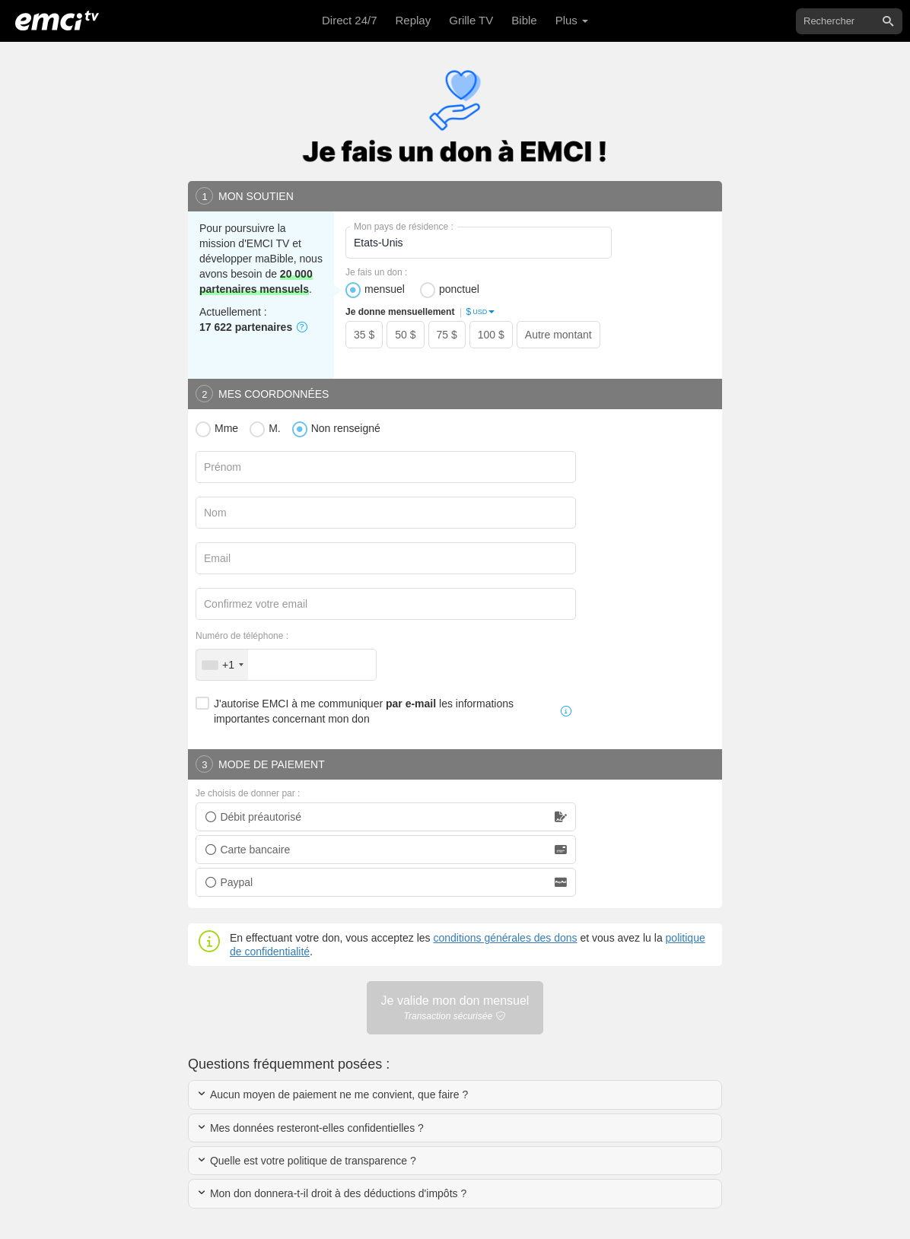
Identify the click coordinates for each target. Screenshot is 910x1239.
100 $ (491, 335)
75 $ (447, 335)
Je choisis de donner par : (248, 793)
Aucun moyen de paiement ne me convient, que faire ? (332, 1094)
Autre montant (558, 335)
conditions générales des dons (505, 938)
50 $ (405, 335)
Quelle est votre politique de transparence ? (306, 1161)
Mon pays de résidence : (403, 226)
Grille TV (471, 20)
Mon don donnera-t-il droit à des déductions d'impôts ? (331, 1193)
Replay (413, 20)
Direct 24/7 (349, 20)
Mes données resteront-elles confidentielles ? (310, 1128)
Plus (571, 20)
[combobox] (222, 665)
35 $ (364, 335)
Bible (523, 20)
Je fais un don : (376, 272)
